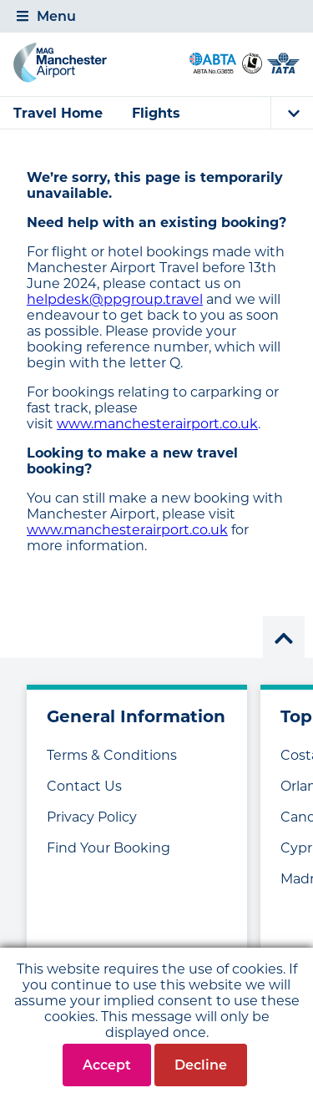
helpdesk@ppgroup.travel (115, 299)
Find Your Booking (108, 848)
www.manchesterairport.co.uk (157, 424)
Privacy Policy (92, 817)
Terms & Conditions (112, 755)
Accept (107, 1065)
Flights (156, 113)
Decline (200, 1065)
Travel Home (58, 113)
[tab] (156, 16)
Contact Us (84, 786)
